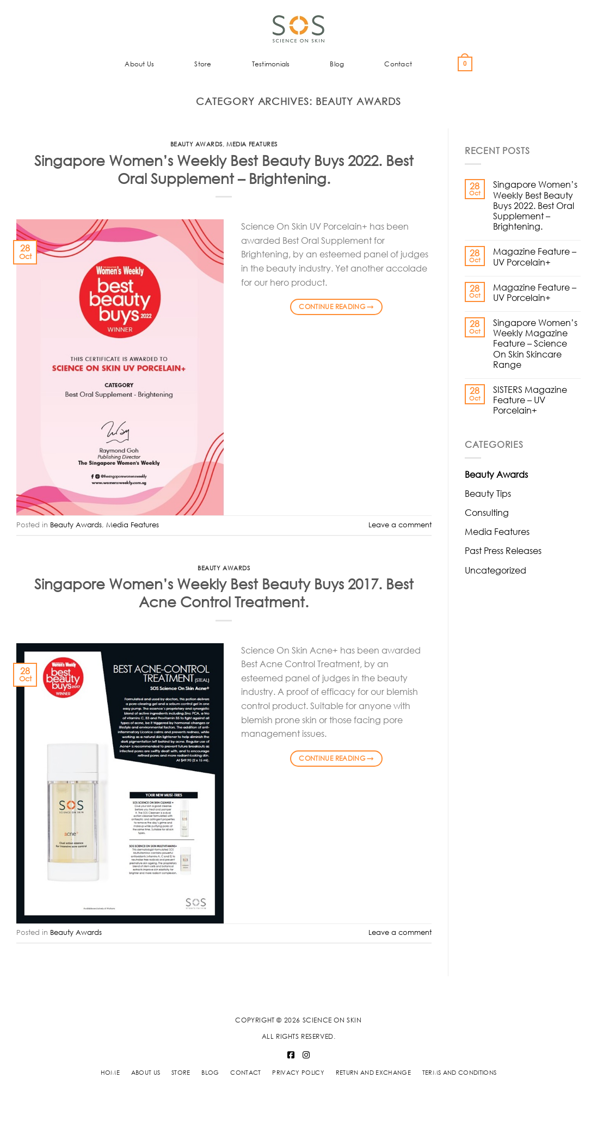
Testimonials (271, 64)
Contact (398, 64)
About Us (139, 64)
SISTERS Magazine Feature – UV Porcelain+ (530, 400)
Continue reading (336, 306)
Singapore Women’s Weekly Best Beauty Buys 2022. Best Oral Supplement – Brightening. (224, 169)
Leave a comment (400, 524)
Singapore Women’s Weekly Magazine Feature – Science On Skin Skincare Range (535, 343)
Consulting (487, 512)
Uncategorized (495, 570)
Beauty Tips (488, 493)
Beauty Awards (196, 144)
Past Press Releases (503, 550)
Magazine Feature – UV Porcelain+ (534, 256)
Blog (337, 64)
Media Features (252, 144)
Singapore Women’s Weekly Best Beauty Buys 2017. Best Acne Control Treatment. (224, 592)
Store (202, 64)
